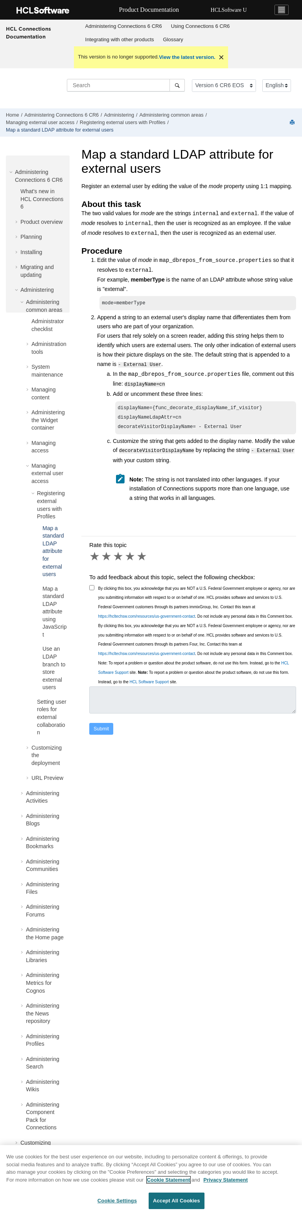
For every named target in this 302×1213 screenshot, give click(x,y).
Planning (31, 237)
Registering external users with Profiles (123, 122)
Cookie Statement (168, 1183)
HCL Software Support (149, 683)
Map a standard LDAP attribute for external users (59, 130)
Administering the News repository (42, 1013)
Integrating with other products (119, 39)
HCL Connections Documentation (28, 32)
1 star (95, 557)
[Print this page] (293, 123)
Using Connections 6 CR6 (200, 26)
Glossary (173, 39)
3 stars (119, 557)
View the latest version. (187, 57)
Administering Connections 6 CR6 (123, 26)
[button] (12, 172)
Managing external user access (40, 122)
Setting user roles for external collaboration (51, 717)
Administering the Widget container (48, 420)
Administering (119, 115)
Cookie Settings (117, 1204)
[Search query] (126, 85)
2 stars (107, 557)
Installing (31, 252)
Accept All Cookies (176, 1204)
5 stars (142, 557)
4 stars (130, 557)
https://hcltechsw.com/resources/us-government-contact (146, 617)
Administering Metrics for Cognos (42, 982)
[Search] (177, 85)
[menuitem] (123, 26)
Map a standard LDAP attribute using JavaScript (54, 611)
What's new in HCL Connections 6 (41, 199)
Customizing (35, 1143)
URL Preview (47, 778)
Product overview (41, 222)
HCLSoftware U (229, 10)
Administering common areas (171, 115)
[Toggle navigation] (281, 10)
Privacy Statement (225, 1183)
